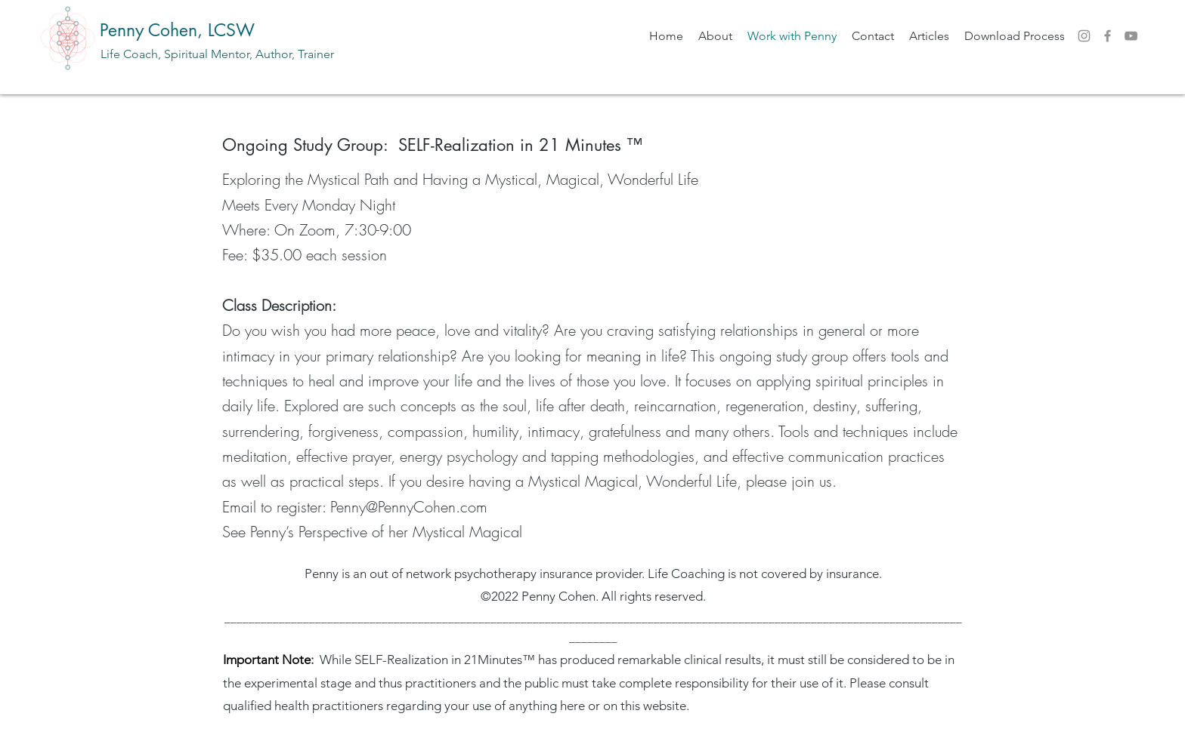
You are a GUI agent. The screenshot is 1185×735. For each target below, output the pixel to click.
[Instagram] (1084, 36)
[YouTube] (1131, 36)
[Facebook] (1107, 36)
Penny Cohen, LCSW (177, 30)
